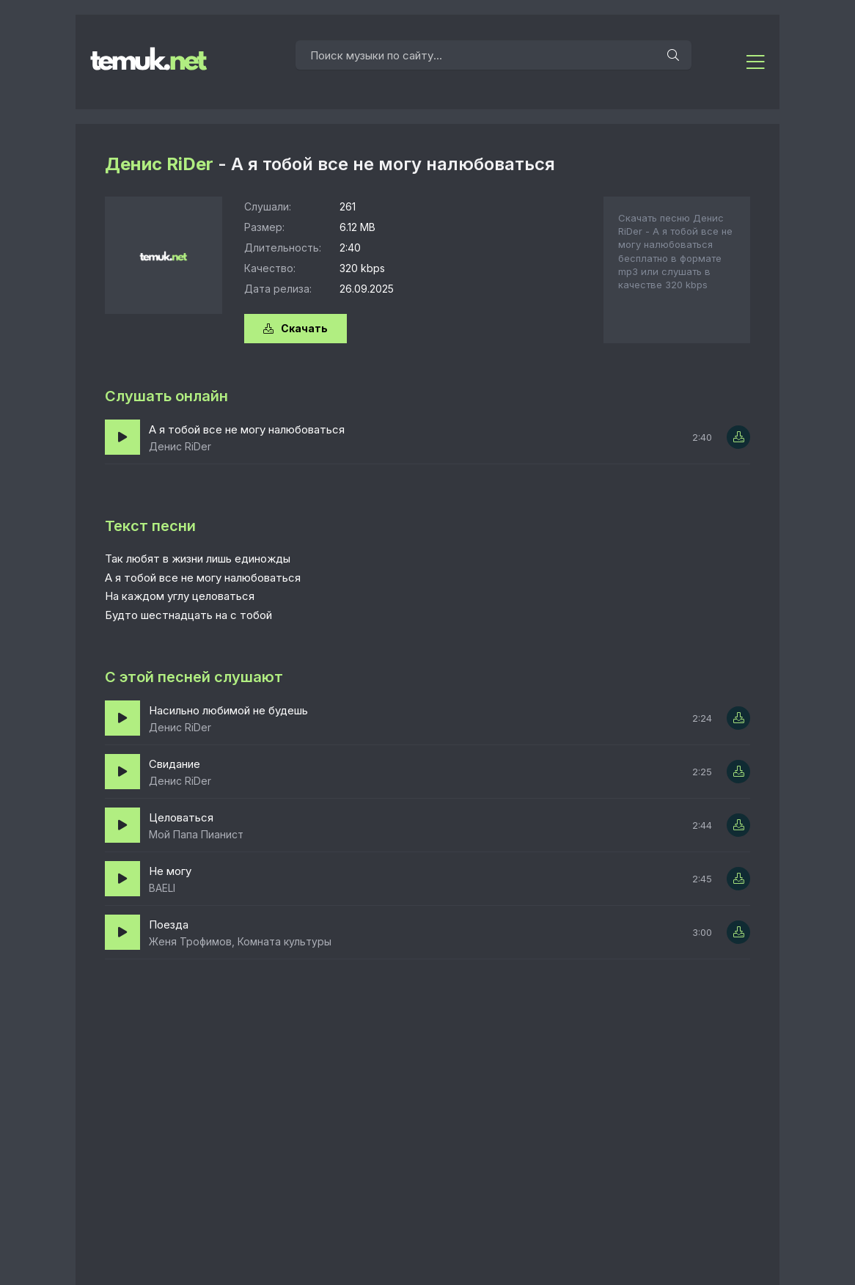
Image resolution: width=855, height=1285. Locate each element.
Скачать (295, 328)
